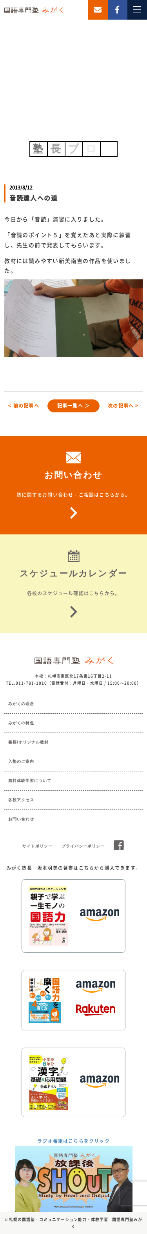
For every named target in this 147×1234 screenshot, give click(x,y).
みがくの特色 (21, 723)
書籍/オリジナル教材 (28, 742)
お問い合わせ (21, 819)
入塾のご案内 (21, 761)
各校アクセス (21, 800)
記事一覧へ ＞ (73, 405)
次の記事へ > (123, 405)
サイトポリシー (37, 846)
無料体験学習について (29, 780)
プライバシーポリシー (83, 846)
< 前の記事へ (23, 405)
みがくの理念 (21, 704)
